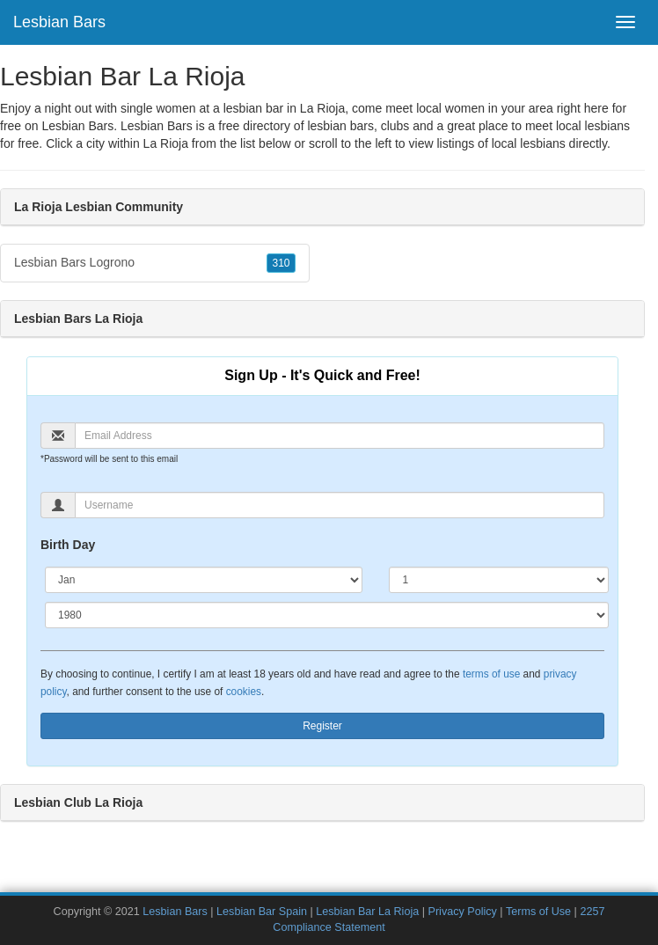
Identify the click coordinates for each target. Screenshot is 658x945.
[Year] (327, 615)
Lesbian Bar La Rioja (367, 911)
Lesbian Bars (59, 22)
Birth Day (67, 545)
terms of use (491, 674)
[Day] (499, 580)
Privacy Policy (462, 911)
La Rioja (165, 143)
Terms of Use (538, 911)
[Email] (339, 435)
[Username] (339, 505)
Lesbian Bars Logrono (155, 263)
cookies (243, 691)
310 (280, 263)
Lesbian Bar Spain (261, 911)
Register (322, 726)
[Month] (203, 580)
